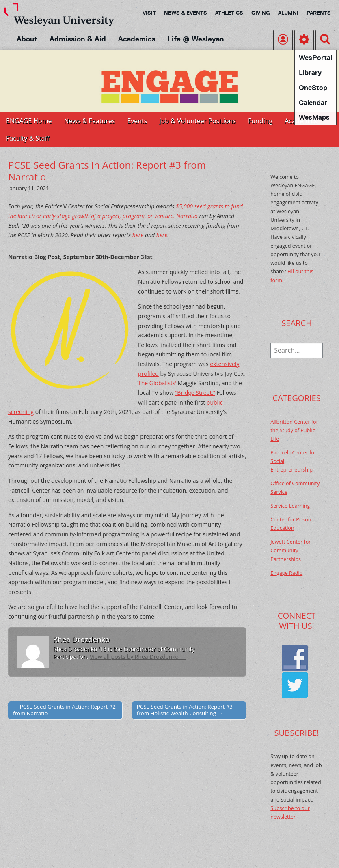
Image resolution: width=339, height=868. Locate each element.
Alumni (288, 12)
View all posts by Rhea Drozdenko (138, 656)
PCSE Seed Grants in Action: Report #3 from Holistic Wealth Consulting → (185, 710)
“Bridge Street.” (195, 392)
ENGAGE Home (29, 120)
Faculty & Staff (27, 138)
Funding (260, 120)
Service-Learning (290, 505)
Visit (149, 12)
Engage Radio (286, 573)
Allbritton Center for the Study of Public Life (294, 430)
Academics (137, 39)
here (138, 235)
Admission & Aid (77, 39)
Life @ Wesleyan (196, 39)
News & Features (89, 120)
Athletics (229, 12)
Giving (260, 12)
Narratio (187, 216)
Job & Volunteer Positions (197, 120)
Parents (319, 12)
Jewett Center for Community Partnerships (290, 550)
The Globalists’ (157, 383)
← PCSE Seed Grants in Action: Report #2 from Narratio (64, 710)
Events (137, 120)
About (27, 39)
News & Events (185, 12)
